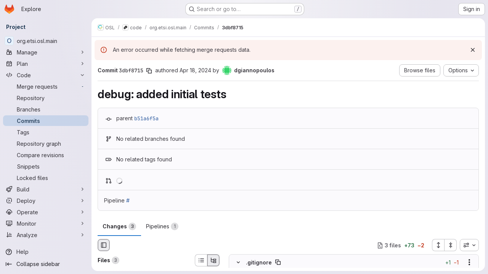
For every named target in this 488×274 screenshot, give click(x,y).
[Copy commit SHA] (149, 70)
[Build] (45, 189)
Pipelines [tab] (162, 226)
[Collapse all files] (451, 245)
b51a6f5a (146, 118)
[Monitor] (45, 223)
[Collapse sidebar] (45, 264)
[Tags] (45, 132)
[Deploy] (45, 200)
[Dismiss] (472, 49)
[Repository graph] (45, 143)
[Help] (45, 252)
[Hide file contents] (238, 262)
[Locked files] (45, 177)
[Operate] (45, 212)
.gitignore (259, 262)
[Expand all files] (438, 245)
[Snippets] (45, 166)
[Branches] (45, 109)
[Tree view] (213, 260)
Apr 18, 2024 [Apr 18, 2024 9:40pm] (195, 70)
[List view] (201, 260)
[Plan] (45, 63)
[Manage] (45, 52)
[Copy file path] (278, 262)
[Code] (45, 75)
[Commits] (45, 120)
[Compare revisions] (45, 155)
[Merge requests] (45, 86)
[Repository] (45, 97)
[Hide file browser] (104, 245)
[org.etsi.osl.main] (45, 40)
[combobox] (469, 245)
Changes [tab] (119, 226)
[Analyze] (45, 234)
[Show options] (469, 262)
